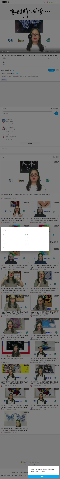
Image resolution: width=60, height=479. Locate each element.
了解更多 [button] (42, 471)
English (4, 234)
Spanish (5, 244)
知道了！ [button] (43, 476)
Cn (3, 247)
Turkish (26, 244)
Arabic (26, 234)
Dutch (4, 238)
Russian (27, 241)
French (26, 238)
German (5, 241)
